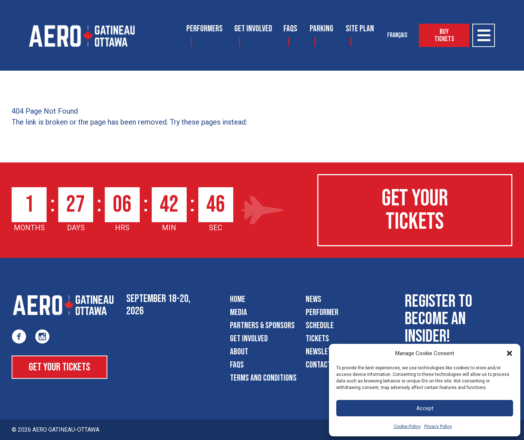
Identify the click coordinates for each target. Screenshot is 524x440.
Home (237, 299)
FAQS (290, 28)
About (239, 351)
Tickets (317, 338)
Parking (321, 28)
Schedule (320, 325)
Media (238, 312)
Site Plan (360, 28)
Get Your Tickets (415, 210)
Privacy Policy (438, 426)
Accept (424, 408)
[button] (509, 353)
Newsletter (324, 351)
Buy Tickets (444, 35)
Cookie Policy (407, 426)
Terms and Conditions (263, 378)
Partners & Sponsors (262, 325)
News (313, 299)
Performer (322, 312)
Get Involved (253, 28)
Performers (204, 28)
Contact (318, 365)
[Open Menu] (483, 35)
